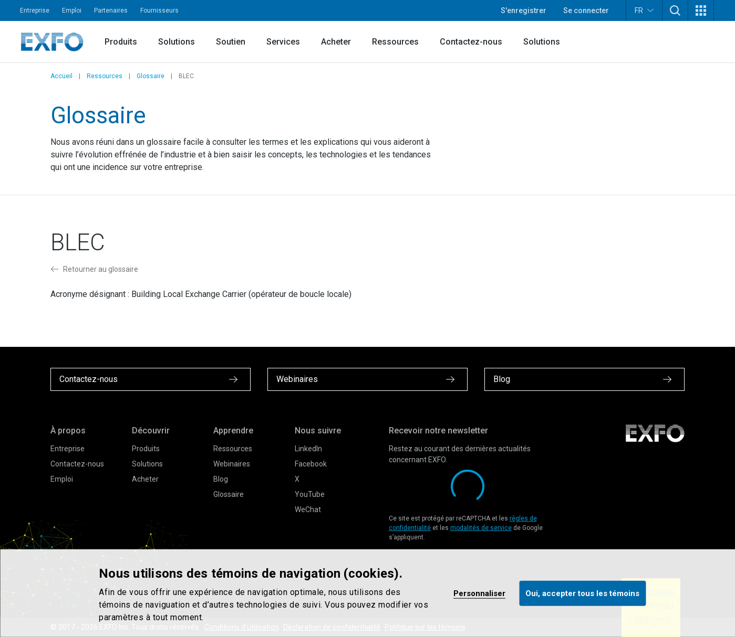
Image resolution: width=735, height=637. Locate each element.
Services (283, 42)
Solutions (176, 42)
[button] (675, 10)
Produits (121, 42)
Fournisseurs (159, 10)
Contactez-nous (471, 42)
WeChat (308, 509)
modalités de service (481, 528)
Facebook (311, 464)
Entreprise (34, 10)
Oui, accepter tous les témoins (582, 593)
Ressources (395, 42)
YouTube (310, 494)
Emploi (71, 10)
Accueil (61, 76)
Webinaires (231, 464)
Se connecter (586, 10)
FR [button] (644, 10)
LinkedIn (308, 448)
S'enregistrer (523, 10)
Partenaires (111, 10)
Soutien (230, 42)
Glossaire (150, 76)
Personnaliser (479, 593)
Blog (220, 479)
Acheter (336, 42)
